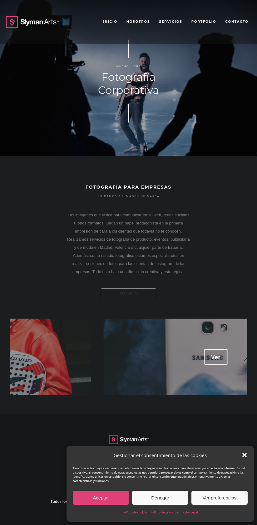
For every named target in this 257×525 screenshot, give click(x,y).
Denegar (160, 497)
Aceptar (101, 497)
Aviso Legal (190, 512)
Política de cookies (135, 512)
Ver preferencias (219, 497)
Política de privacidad (165, 512)
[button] (244, 455)
